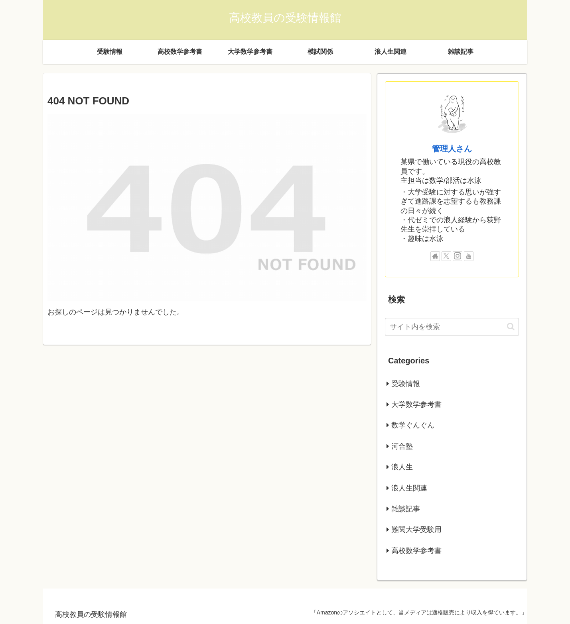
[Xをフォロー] (446, 256)
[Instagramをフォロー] (457, 256)
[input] (452, 327)
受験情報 (405, 384)
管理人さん (452, 148)
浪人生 (402, 467)
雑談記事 (405, 509)
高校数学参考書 (416, 551)
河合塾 (402, 446)
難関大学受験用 (416, 530)
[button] (511, 326)
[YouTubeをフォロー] (468, 256)
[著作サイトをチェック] (435, 256)
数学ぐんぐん (412, 425)
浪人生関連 (409, 488)
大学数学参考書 (416, 404)
